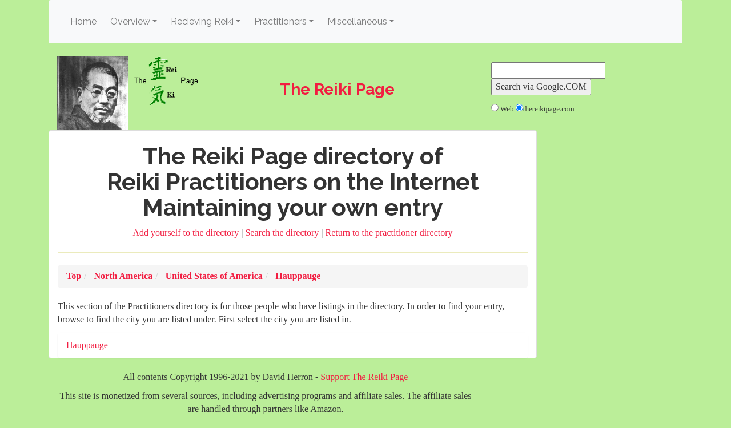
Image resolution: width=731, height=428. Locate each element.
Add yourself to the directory (187, 232)
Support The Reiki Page (364, 377)
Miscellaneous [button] (357, 21)
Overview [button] (130, 21)
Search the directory (283, 232)
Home (85, 21)
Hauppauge (87, 345)
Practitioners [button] (280, 21)
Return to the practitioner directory (388, 232)
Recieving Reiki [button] (202, 21)
